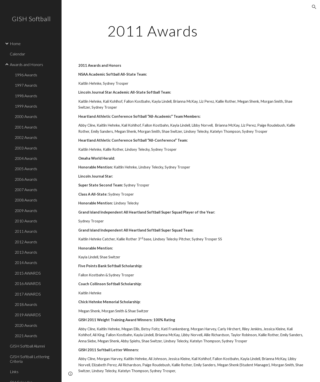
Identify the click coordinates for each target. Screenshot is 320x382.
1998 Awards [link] (26, 95)
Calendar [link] (17, 53)
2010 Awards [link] (26, 220)
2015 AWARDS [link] (28, 273)
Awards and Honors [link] (26, 64)
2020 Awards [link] (26, 325)
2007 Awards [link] (26, 189)
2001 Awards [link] (26, 127)
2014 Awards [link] (26, 262)
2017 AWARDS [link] (28, 294)
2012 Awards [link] (26, 241)
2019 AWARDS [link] (28, 314)
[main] (152, 31)
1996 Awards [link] (26, 74)
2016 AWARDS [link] (28, 283)
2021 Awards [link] (26, 335)
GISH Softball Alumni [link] (27, 346)
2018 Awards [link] (26, 304)
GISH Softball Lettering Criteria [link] (29, 359)
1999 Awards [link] (26, 106)
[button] (314, 7)
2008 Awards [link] (26, 200)
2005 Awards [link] (26, 168)
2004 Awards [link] (26, 158)
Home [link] (15, 43)
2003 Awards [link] (26, 148)
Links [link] (14, 371)
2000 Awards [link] (26, 116)
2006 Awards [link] (26, 179)
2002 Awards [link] (26, 137)
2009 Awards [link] (26, 210)
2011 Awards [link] (26, 231)
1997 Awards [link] (26, 85)
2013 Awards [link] (26, 252)
